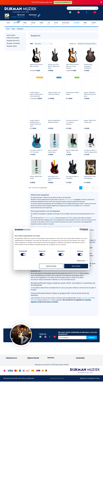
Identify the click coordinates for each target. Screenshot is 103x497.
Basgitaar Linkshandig (13, 43)
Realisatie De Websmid (57, 429)
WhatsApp (34, 300)
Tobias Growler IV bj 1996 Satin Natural (54, 93)
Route (79, 373)
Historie (29, 365)
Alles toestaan (76, 266)
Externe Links (10, 405)
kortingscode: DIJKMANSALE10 (63, 2)
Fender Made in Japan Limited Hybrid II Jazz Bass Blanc (36, 94)
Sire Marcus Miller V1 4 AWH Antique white (90, 151)
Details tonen (81, 260)
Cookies (8, 394)
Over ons (30, 362)
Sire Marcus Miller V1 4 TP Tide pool (36, 151)
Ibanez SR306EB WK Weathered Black (54, 121)
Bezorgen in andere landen (14, 400)
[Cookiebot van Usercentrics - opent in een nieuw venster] (80, 229)
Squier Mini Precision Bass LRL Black (36, 65)
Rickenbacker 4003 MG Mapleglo (90, 177)
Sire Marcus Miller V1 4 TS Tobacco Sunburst (72, 122)
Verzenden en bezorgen (13, 370)
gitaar (48, 300)
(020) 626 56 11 (82, 367)
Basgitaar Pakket (12, 46)
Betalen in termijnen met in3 (14, 397)
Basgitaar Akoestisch (13, 40)
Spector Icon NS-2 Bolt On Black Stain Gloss (53, 66)
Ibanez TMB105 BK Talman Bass (90, 121)
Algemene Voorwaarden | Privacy (90, 429)
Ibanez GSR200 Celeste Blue (52, 151)
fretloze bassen (69, 199)
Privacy (8, 384)
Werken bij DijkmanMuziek (35, 367)
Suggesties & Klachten (12, 386)
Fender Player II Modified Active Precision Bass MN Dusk (35, 123)
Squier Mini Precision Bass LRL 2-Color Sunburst (72, 66)
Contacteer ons (10, 402)
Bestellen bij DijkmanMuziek (14, 362)
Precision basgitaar (49, 218)
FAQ (7, 375)
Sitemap (29, 370)
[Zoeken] (82, 8)
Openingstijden (82, 370)
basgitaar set (76, 273)
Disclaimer (9, 381)
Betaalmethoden (11, 365)
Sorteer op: (72, 43)
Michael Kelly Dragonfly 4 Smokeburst (88, 66)
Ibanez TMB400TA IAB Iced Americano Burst (90, 94)
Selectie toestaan (51, 266)
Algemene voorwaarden (13, 373)
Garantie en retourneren (13, 367)
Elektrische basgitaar (13, 38)
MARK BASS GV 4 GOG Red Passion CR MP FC (54, 178)
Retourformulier (10, 392)
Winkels (29, 373)
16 (92, 188)
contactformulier (86, 298)
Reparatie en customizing (13, 378)
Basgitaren (11, 35)
